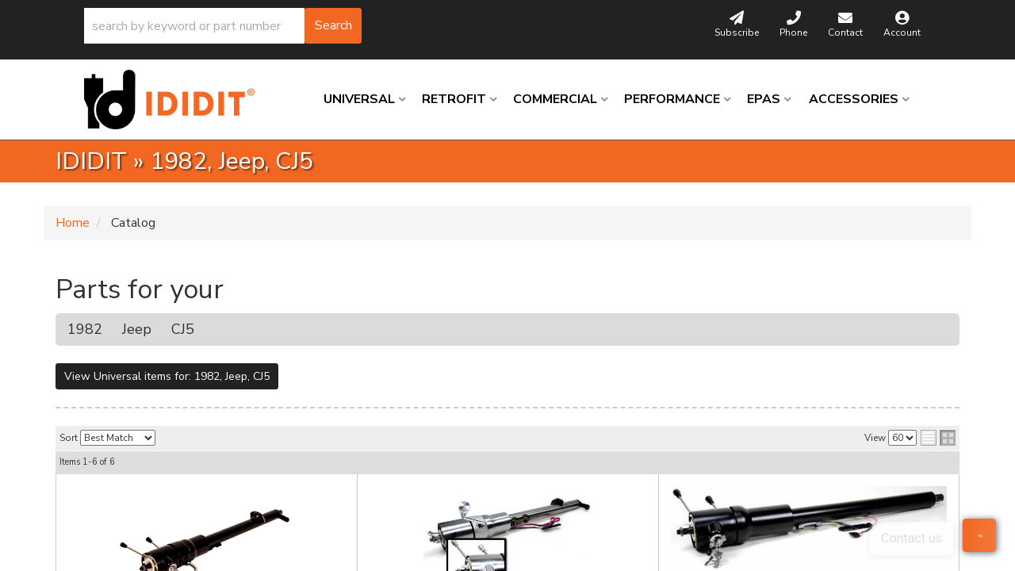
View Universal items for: (167, 376)
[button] (223, 26)
